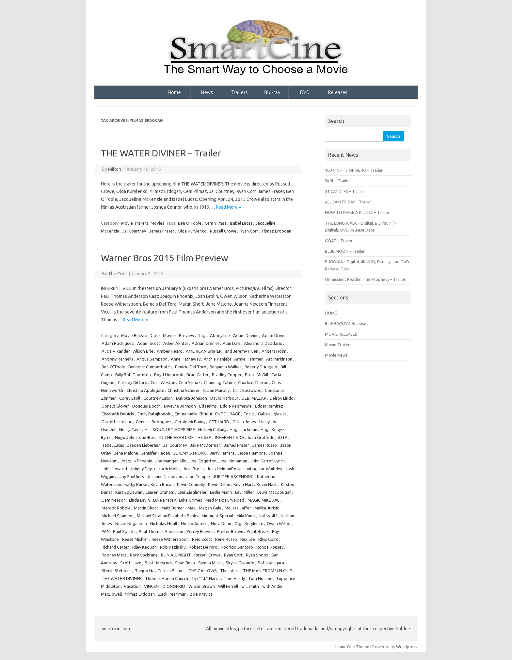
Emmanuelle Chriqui (193, 413)
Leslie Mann (221, 492)
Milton (114, 169)
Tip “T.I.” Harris (205, 578)
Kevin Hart (243, 484)
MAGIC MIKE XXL (263, 500)
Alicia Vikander (116, 351)
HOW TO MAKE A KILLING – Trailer (357, 212)
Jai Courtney (134, 231)
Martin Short (146, 508)
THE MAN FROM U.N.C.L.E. (268, 570)
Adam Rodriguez (118, 343)
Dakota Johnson (191, 398)
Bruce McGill (256, 374)
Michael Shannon (118, 515)
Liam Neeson (114, 500)
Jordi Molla (169, 468)
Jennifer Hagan (155, 453)
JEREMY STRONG (190, 453)
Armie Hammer (248, 359)
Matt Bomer (172, 508)
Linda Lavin (139, 500)
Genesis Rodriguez (153, 421)
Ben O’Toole (189, 223)
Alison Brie (143, 351)
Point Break (258, 531)
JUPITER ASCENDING (233, 476)
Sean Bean (185, 562)
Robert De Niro (203, 547)
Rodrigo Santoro (237, 547)
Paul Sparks (124, 531)
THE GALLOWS (202, 570)
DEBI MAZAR (254, 398)
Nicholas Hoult (164, 523)
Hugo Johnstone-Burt (135, 437)
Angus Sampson (152, 359)
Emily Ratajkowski (154, 413)
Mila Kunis (245, 515)
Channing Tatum (219, 382)
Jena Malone (126, 453)
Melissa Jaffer (238, 508)
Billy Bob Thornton (133, 374)
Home (174, 92)
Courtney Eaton (158, 398)
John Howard (114, 468)
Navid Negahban (131, 523)
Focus (249, 413)
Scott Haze (130, 562)
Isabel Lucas (241, 223)
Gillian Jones (244, 421)
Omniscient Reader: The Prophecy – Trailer (365, 279)
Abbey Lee (220, 335)
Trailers (240, 92)
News (207, 92)
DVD (305, 92)
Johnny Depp (142, 468)
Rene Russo (226, 539)
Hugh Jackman (243, 429)
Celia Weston (163, 382)
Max (191, 508)
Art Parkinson (279, 359)
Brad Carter (197, 374)
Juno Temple (197, 476)
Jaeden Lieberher (143, 445)
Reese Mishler (135, 539)
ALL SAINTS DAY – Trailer (348, 202)
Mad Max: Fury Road (224, 500)
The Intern (230, 570)
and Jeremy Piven (241, 351)
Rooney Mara (114, 555)
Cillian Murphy (216, 390)
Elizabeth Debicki (118, 413)
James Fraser (161, 231)
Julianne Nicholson (164, 476)
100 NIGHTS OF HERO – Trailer (354, 170)
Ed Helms (208, 406)
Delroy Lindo (282, 398)
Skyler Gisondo (240, 562)
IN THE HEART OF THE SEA (185, 437)
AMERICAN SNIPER (204, 351)
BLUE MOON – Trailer (345, 251)
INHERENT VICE (230, 437)
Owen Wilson (279, 523)
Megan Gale (210, 508)
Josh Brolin (193, 468)
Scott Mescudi (158, 562)
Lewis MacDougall (274, 492)
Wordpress (406, 646)
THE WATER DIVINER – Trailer (161, 153)
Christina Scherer (184, 390)
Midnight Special (217, 515)
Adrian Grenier (205, 343)
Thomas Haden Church (166, 578)
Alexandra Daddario (263, 343)
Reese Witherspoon (170, 539)
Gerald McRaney (190, 421)
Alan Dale (232, 343)
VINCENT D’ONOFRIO (164, 586)
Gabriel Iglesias (272, 413)
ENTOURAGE (227, 413)
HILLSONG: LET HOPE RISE (170, 429)
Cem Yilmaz (216, 223)
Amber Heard (170, 351)
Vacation (132, 586)
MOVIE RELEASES (341, 334)
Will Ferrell (228, 586)
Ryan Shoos (257, 555)
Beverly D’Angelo (261, 366)
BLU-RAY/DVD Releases (346, 323)
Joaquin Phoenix (136, 461)
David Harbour (224, 398)
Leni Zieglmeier (192, 492)
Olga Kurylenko (192, 231)
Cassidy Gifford (132, 382)
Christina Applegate (145, 390)
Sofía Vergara (271, 562)
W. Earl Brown (201, 586)
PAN (106, 531)
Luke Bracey (164, 500)
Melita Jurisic (266, 508)
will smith (250, 586)
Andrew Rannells (117, 359)
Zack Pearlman (172, 594)
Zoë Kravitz (201, 594)
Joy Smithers (132, 476)
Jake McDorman (205, 445)
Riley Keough (144, 547)
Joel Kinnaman (233, 461)
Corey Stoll (129, 398)
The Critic (118, 273)
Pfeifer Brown (230, 531)
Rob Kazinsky (172, 547)
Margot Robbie (116, 508)
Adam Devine (246, 335)
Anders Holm (274, 351)
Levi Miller (244, 492)
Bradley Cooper (227, 374)
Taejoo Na (144, 570)
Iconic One (345, 646)
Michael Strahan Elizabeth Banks (167, 515)
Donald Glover (115, 406)
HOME (331, 313)
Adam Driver (274, 335)
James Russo (264, 445)
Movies (157, 223)
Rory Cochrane (144, 555)
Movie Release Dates (141, 335)
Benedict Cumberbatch (150, 366)
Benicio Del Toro (190, 366)
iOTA (283, 437)
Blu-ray (272, 92)
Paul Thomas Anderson (161, 531)
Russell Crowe (223, 231)
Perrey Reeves (200, 531)
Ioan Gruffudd (261, 437)
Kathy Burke (135, 484)
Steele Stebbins (117, 570)
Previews (187, 335)
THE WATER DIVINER (122, 578)
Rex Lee (247, 539)
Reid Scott (202, 539)
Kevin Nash (267, 484)
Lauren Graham (160, 492)
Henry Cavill (130, 429)
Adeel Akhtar (175, 343)
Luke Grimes (190, 500)
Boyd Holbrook (168, 374)
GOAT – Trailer (339, 240)
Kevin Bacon (162, 484)
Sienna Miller (210, 562)
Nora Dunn (221, 523)
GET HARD (219, 421)
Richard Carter (115, 547)
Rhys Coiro (268, 539)
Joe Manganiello (170, 461)
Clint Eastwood (247, 390)
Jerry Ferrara (222, 453)
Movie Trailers (134, 223)
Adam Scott (148, 343)
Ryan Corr (249, 231)
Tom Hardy (234, 578)
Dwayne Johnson (180, 406)
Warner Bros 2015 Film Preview (164, 258)
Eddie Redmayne (236, 406)
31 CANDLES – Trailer (344, 191)
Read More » (228, 207)
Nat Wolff (268, 515)
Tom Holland (260, 578)
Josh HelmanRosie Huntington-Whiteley (244, 468)
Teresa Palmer (171, 570)
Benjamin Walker (225, 366)
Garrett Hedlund (117, 421)
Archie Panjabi (217, 359)
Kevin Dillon (219, 484)
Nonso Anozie (194, 523)
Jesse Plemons (251, 453)
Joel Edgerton (203, 461)
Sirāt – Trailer (337, 180)
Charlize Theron (253, 382)
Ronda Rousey (269, 547)
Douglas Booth (146, 406)
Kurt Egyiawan (128, 492)
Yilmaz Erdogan (276, 231)
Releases (337, 92)
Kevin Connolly (191, 484)
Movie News (336, 355)
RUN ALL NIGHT (176, 555)
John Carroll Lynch (267, 461)
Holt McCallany (212, 429)
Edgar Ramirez (269, 406)
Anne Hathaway (185, 359)
